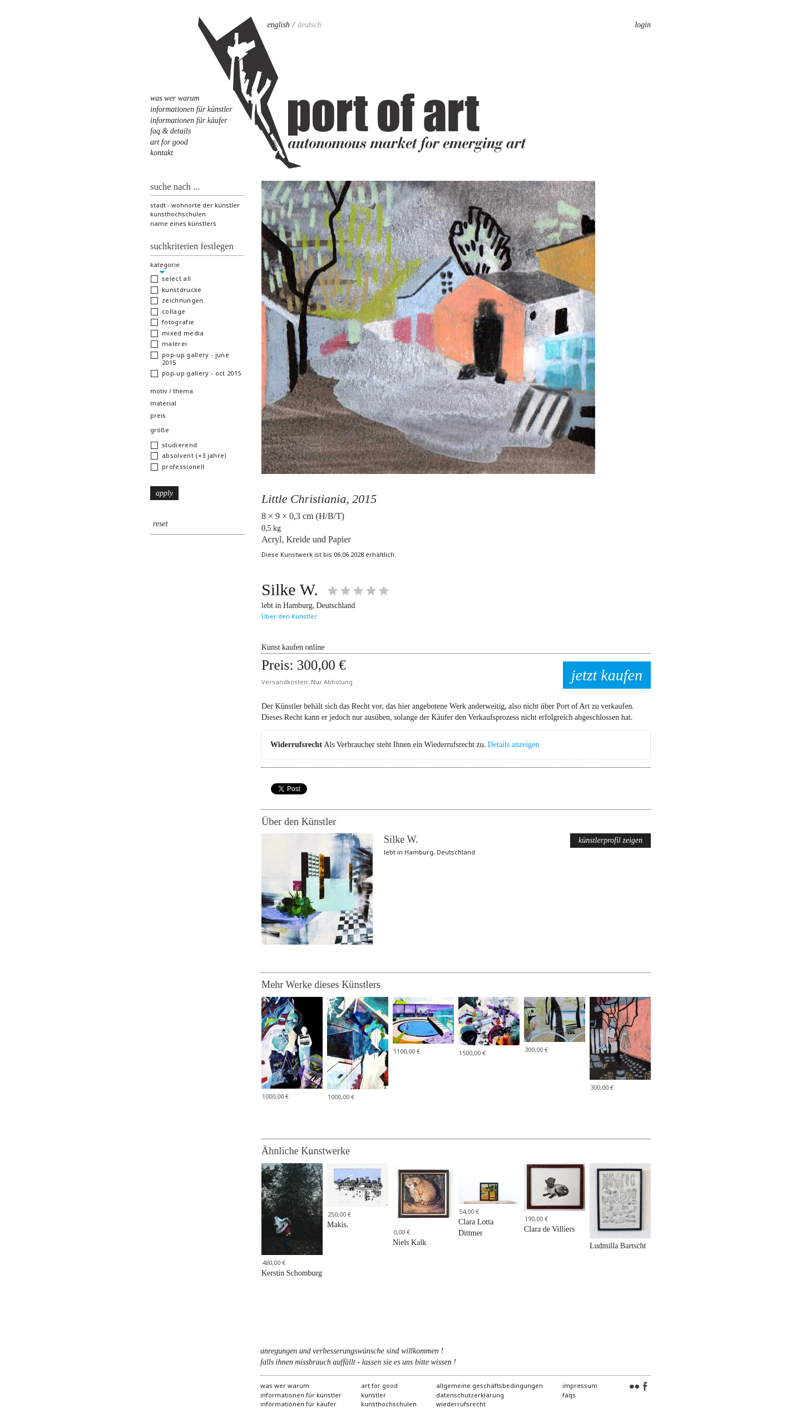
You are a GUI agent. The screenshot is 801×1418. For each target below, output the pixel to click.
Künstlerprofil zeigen (610, 840)
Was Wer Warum (175, 98)
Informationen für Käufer (188, 120)
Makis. (338, 1225)
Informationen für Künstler (191, 109)
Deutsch (310, 25)
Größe (159, 430)
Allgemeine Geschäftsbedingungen (489, 1385)
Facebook (645, 1386)
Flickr (634, 1386)
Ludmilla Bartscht (618, 1246)
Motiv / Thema (171, 391)
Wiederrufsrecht (461, 1404)
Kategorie (165, 264)
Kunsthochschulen (178, 214)
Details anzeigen (514, 744)
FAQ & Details (170, 131)
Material (163, 403)
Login (643, 25)
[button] (197, 279)
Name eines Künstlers (183, 223)
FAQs (569, 1395)
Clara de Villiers (549, 1229)
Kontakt (161, 153)
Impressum (579, 1385)
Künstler (373, 1395)
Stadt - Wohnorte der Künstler (195, 205)
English (278, 25)
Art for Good (169, 142)
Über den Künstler (289, 616)
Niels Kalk (409, 1242)
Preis (158, 415)
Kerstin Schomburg (291, 1273)
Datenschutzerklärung (470, 1395)
